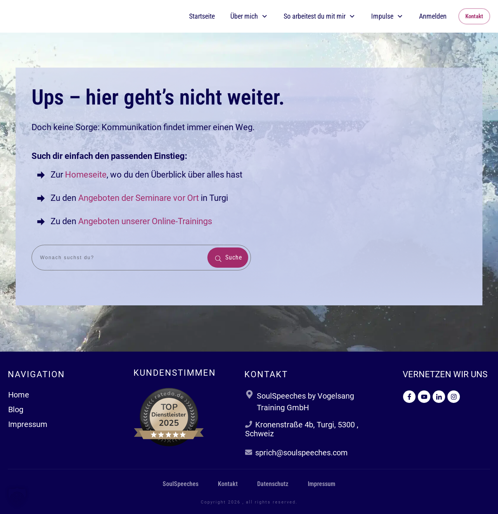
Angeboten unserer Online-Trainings (145, 221)
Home (18, 394)
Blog (15, 409)
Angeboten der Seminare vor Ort (138, 198)
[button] (17, 497)
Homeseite (85, 174)
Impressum (27, 424)
